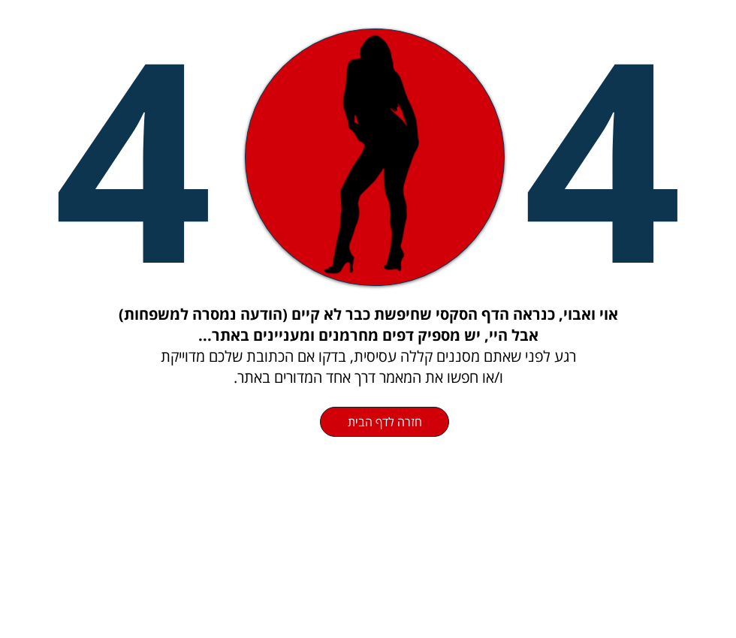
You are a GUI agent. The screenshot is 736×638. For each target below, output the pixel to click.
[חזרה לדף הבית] (384, 422)
